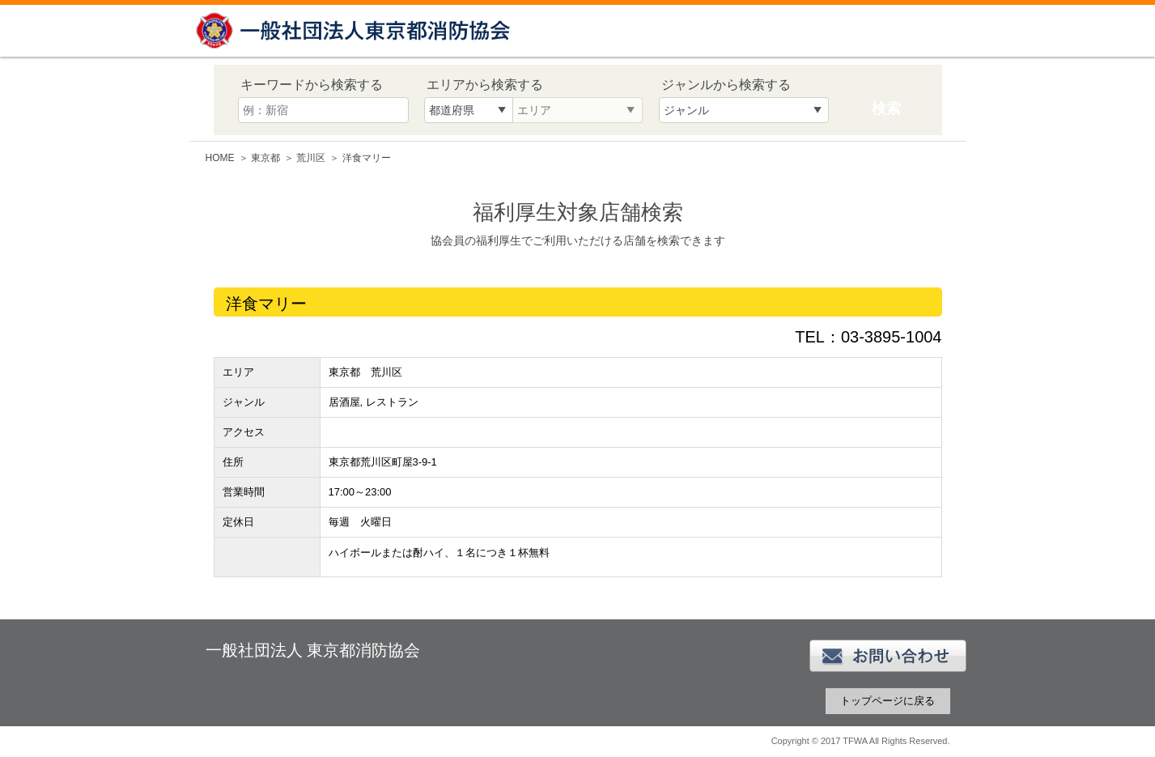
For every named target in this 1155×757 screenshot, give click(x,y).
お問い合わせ (887, 656)
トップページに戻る (887, 701)
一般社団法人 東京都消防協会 (355, 30)
